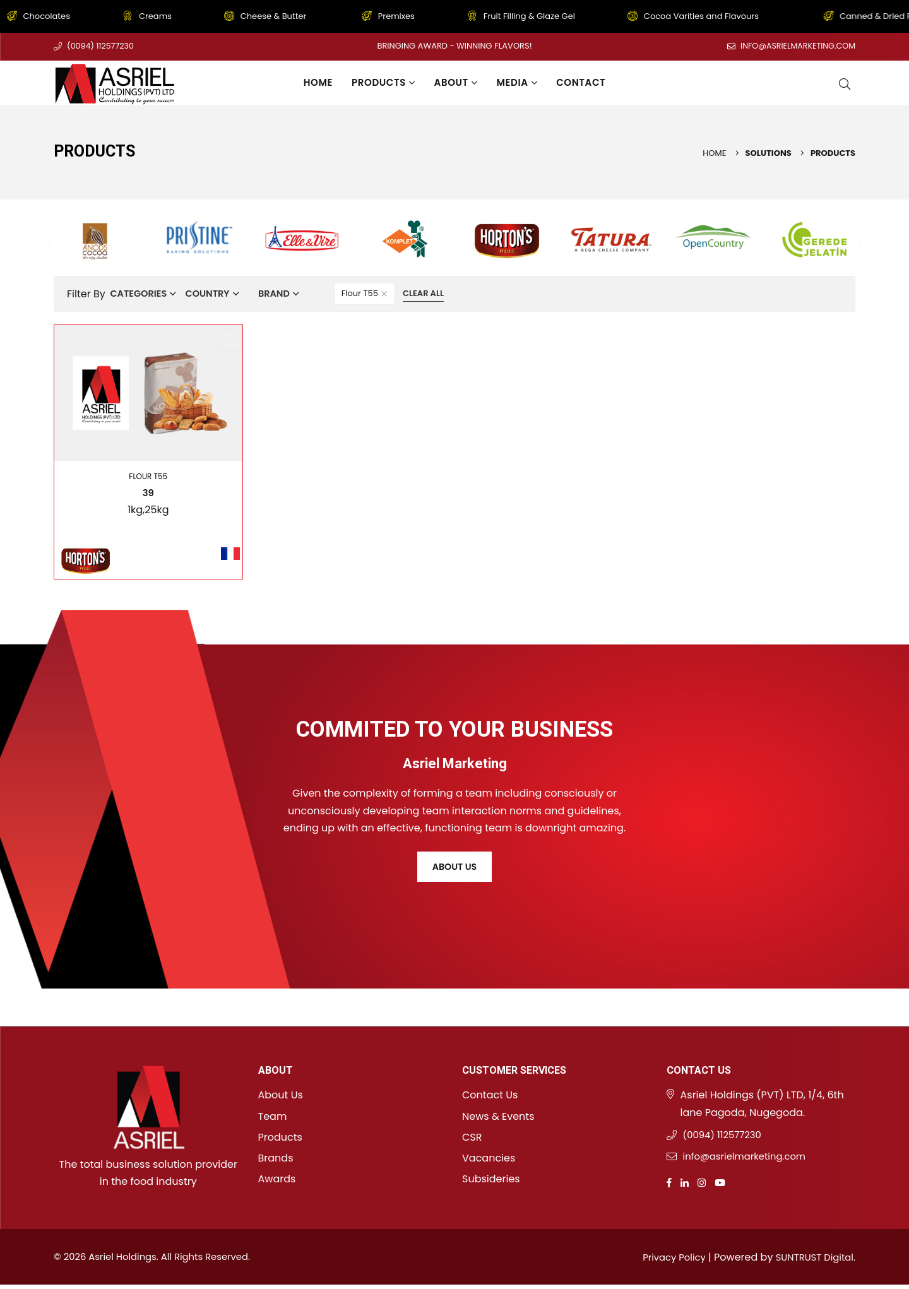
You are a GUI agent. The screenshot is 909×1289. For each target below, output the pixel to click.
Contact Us (490, 1095)
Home (318, 82)
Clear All (447, 293)
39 (148, 493)
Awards (277, 1179)
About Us (454, 869)
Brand (293, 293)
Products (383, 82)
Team (272, 1116)
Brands (276, 1158)
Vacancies (488, 1158)
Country (219, 293)
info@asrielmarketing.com (796, 46)
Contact (580, 82)
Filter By (86, 294)
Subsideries (491, 1179)
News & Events (498, 1116)
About (456, 82)
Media (516, 82)
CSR (472, 1138)
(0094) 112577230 (101, 46)
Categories (142, 293)
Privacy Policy (665, 1261)
